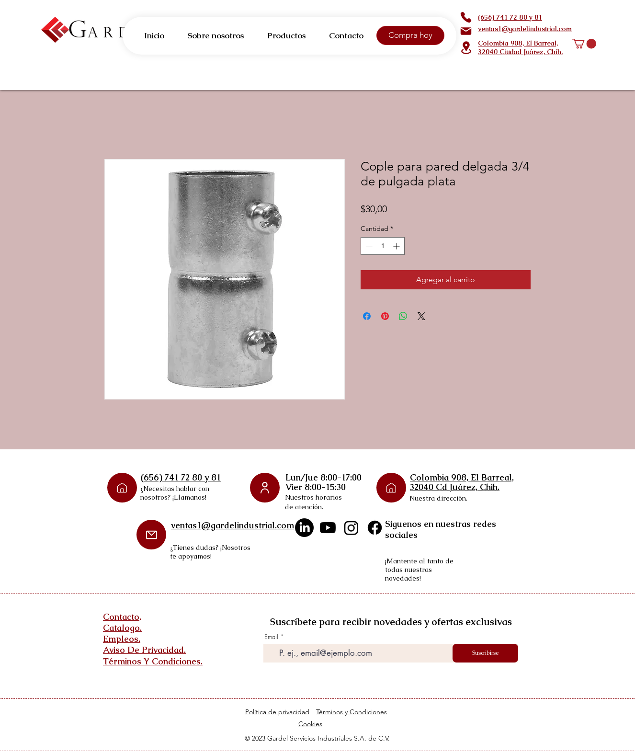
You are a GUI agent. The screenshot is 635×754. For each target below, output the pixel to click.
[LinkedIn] (304, 527)
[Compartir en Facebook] (367, 316)
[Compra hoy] (410, 35)
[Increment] (397, 246)
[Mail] (466, 31)
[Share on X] (421, 316)
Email (271, 637)
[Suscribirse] (485, 653)
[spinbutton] (382, 246)
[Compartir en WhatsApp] (403, 316)
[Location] (466, 47)
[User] (265, 488)
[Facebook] (374, 527)
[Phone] (466, 17)
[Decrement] (368, 246)
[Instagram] (351, 527)
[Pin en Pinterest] (385, 316)
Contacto (121, 616)
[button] (584, 43)
